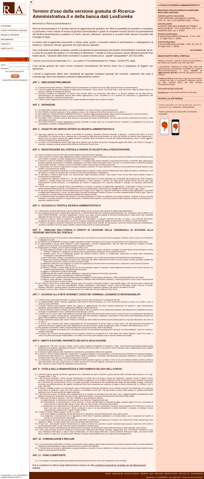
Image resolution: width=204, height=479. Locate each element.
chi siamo (6, 26)
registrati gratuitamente (15, 80)
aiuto (151, 474)
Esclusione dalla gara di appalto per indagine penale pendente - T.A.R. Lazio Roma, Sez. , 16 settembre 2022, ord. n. (179, 28)
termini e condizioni (131, 474)
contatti (5, 44)
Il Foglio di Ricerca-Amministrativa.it (179, 5)
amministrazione (197, 474)
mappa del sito (117, 474)
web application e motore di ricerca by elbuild (186, 477)
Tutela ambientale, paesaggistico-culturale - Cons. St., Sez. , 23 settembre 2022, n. (178, 19)
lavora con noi (184, 474)
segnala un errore (171, 474)
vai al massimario (196, 50)
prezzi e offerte (10, 35)
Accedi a (14, 59)
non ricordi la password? (14, 72)
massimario (7, 39)
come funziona (14, 30)
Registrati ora (163, 92)
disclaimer (144, 474)
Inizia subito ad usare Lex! (170, 88)
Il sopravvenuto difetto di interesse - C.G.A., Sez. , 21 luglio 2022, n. (179, 37)
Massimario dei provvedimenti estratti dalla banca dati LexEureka (178, 11)
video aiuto (7, 48)
